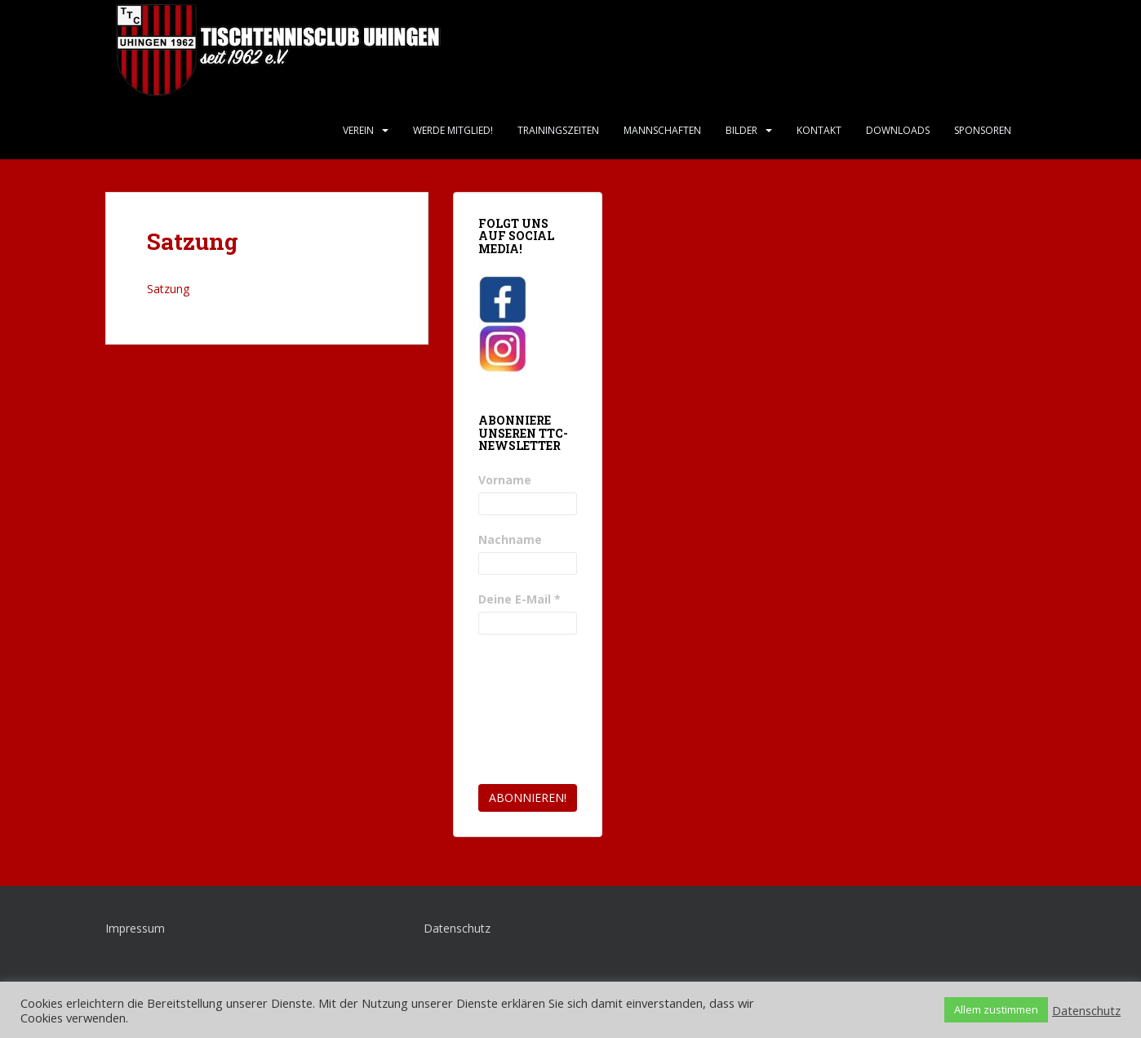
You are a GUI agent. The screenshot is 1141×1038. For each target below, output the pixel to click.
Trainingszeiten (558, 130)
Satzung (168, 288)
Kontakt (819, 130)
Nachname (510, 539)
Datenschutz (457, 928)
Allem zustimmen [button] (996, 1009)
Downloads (898, 130)
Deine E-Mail (519, 599)
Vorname (504, 480)
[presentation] (545, 709)
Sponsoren (982, 130)
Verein (358, 130)
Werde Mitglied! (453, 130)
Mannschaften (662, 130)
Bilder (741, 130)
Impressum (135, 928)
